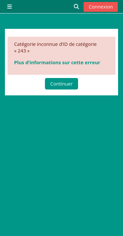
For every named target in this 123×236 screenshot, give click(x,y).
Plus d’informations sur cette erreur (57, 62)
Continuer (61, 83)
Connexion (101, 6)
